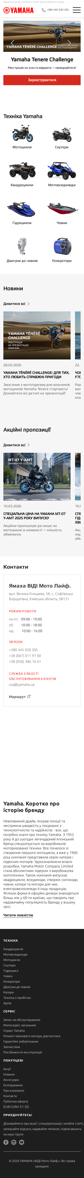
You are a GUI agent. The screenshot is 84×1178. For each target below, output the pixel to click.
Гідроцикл (10, 970)
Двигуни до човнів (22, 249)
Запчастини (11, 1047)
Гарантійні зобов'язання (20, 1041)
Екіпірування (13, 1085)
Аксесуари (11, 1080)
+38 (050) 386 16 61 (25, 661)
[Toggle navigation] (77, 10)
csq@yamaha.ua (21, 684)
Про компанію (13, 1090)
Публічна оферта (15, 1101)
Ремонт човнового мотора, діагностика (31, 1036)
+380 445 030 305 (55, 10)
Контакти (10, 1096)
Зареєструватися (42, 80)
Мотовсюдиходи (62, 173)
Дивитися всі (16, 304)
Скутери (62, 136)
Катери (8, 992)
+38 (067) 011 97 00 (25, 656)
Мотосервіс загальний (19, 1025)
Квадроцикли (22, 173)
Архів (7, 1003)
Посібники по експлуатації (22, 1052)
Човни (62, 211)
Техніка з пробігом (17, 998)
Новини (9, 1074)
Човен (8, 976)
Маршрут (17, 697)
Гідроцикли (22, 211)
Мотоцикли (22, 136)
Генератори (62, 249)
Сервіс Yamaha (14, 1030)
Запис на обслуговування (21, 1020)
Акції (7, 1069)
